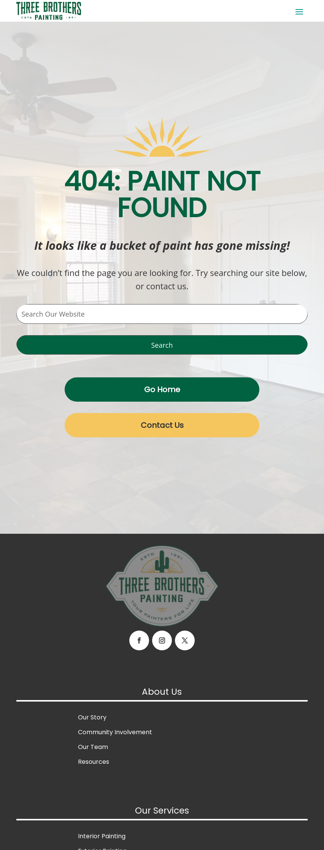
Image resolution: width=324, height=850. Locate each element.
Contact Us (162, 425)
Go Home (162, 389)
